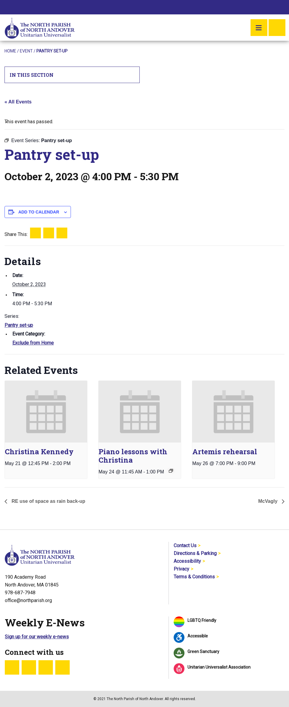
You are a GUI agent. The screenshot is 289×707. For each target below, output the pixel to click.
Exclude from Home (33, 343)
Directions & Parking (195, 553)
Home (10, 51)
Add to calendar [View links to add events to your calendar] (38, 212)
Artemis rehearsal (224, 451)
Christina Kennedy (39, 451)
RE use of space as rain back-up (47, 501)
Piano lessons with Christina (133, 456)
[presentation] (46, 412)
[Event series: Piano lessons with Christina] (171, 471)
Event (26, 51)
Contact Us (185, 545)
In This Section (72, 75)
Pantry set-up (19, 325)
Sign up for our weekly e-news (37, 637)
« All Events (18, 101)
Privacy (181, 569)
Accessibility (187, 561)
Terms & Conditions (194, 577)
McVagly (268, 501)
